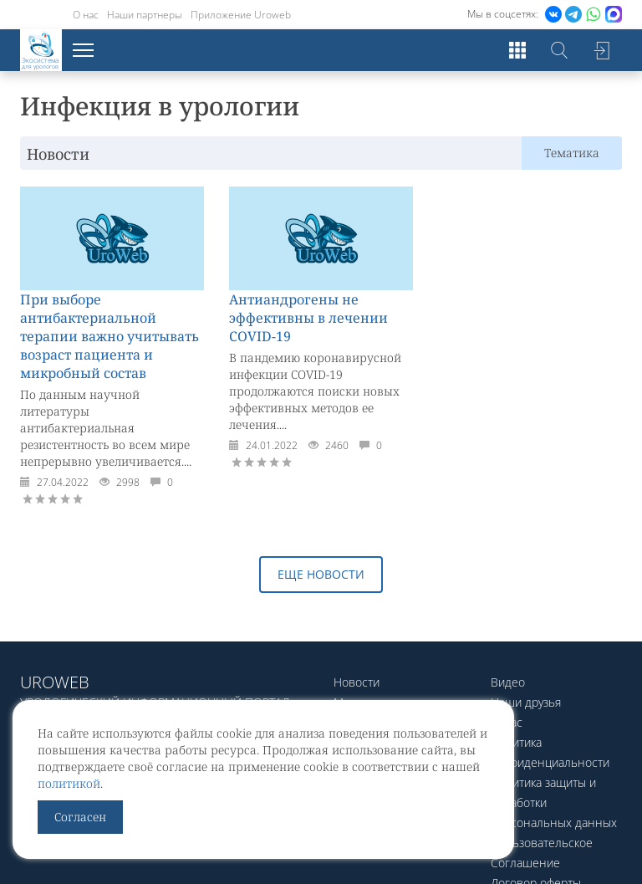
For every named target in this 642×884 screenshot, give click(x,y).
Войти (601, 50)
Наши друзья (526, 702)
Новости (357, 682)
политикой (69, 783)
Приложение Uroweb (241, 15)
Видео (508, 682)
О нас (86, 15)
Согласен (80, 817)
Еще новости (321, 574)
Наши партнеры (144, 15)
